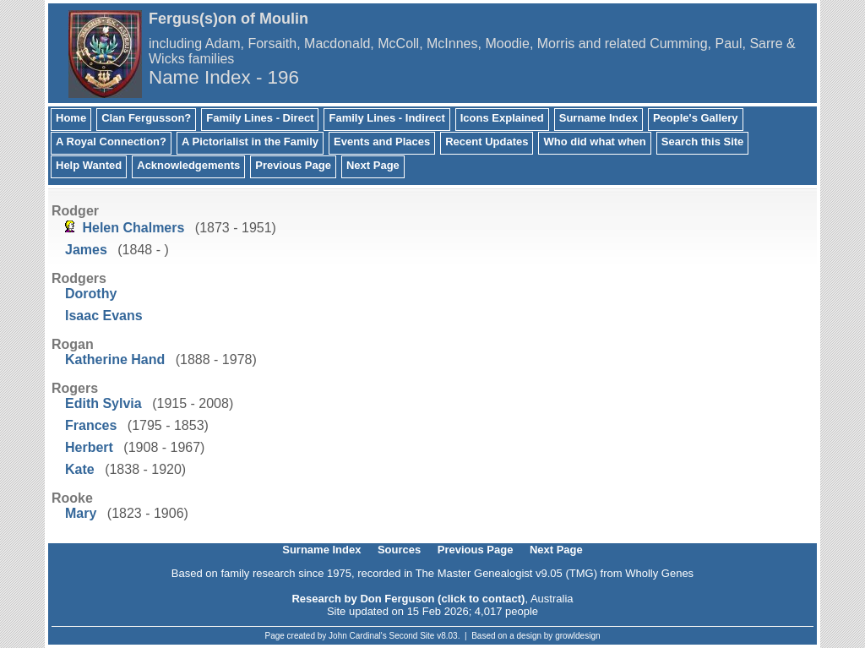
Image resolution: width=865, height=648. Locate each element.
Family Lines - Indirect (386, 118)
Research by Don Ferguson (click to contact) (408, 598)
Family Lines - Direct (259, 118)
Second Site (412, 635)
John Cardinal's (358, 635)
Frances (91, 425)
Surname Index (598, 118)
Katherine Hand (115, 359)
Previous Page (293, 165)
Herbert (89, 447)
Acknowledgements (188, 165)
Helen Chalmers (133, 228)
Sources (399, 549)
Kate (80, 469)
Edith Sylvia (103, 403)
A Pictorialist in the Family (250, 141)
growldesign (577, 635)
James (86, 249)
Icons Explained (502, 118)
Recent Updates (486, 141)
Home (71, 118)
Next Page (373, 165)
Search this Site (702, 141)
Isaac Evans (104, 315)
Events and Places (382, 141)
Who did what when (594, 141)
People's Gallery (695, 118)
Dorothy (91, 293)
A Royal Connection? (111, 141)
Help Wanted (89, 165)
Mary (80, 513)
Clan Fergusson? (146, 118)
